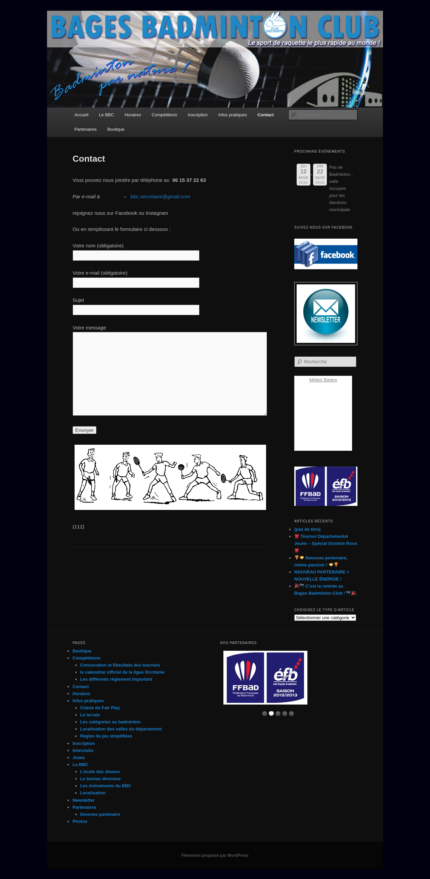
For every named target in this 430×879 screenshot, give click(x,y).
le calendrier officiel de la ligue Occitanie (122, 672)
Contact (265, 114)
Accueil (81, 114)
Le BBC (106, 114)
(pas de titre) (307, 529)
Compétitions (164, 114)
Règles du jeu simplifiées (106, 735)
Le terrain (90, 714)
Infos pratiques (232, 114)
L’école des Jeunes (100, 771)
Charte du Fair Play (100, 707)
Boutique (115, 129)
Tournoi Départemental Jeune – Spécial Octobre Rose (325, 543)
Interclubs (83, 750)
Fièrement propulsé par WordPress (215, 855)
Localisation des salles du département (121, 728)
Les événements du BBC (105, 785)
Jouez (79, 757)
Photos (80, 821)
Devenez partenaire (100, 814)
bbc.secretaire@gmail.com (160, 196)
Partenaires (85, 129)
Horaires (133, 114)
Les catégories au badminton (110, 721)
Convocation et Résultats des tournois (120, 665)
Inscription (198, 114)
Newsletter (84, 800)
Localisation (93, 792)
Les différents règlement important (116, 679)
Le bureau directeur (100, 778)
